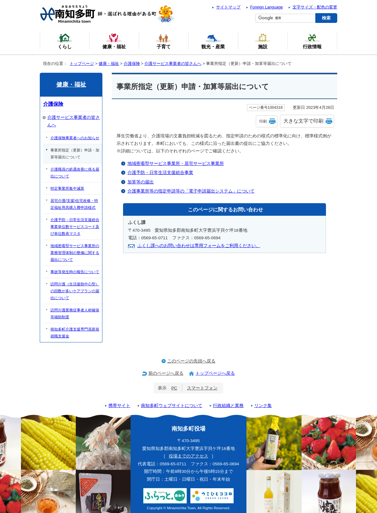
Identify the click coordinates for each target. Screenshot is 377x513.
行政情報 (312, 41)
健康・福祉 (109, 63)
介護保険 (132, 63)
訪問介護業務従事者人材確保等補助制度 (74, 313)
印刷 (263, 121)
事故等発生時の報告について (74, 272)
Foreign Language (266, 7)
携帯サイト (119, 405)
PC (174, 388)
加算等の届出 (140, 182)
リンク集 (263, 405)
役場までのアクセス (188, 456)
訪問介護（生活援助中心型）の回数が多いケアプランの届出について (74, 291)
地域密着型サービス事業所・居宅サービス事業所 (175, 163)
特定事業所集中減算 (67, 188)
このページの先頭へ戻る (191, 361)
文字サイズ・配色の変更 (314, 7)
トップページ (82, 63)
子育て (163, 41)
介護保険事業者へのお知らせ (74, 138)
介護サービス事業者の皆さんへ (172, 63)
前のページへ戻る (165, 373)
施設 (263, 41)
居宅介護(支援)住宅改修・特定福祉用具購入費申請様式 (74, 204)
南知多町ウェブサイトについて (171, 405)
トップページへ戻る (215, 373)
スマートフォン (202, 388)
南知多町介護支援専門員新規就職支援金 (74, 332)
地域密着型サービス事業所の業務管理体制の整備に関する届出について (74, 253)
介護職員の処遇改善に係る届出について (74, 172)
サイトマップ (228, 7)
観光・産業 (213, 41)
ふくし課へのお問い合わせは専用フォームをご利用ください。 (198, 245)
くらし (64, 41)
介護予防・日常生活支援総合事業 (160, 172)
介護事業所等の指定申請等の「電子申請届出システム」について (191, 191)
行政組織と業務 (228, 405)
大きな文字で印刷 (303, 121)
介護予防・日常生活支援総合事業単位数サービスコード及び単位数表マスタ (74, 227)
